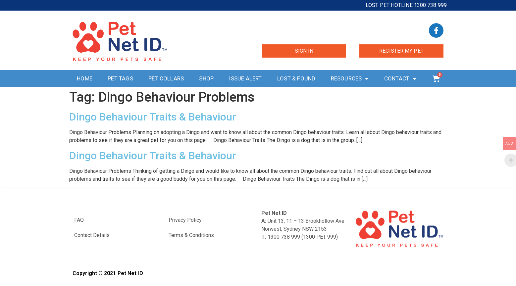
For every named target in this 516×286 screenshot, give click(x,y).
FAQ (79, 220)
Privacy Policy (185, 220)
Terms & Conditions (191, 235)
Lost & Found (296, 78)
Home (84, 78)
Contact (400, 78)
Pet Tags (120, 78)
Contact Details (92, 235)
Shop (206, 78)
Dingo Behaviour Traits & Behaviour (152, 117)
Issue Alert (245, 78)
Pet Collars (166, 78)
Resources (350, 78)
